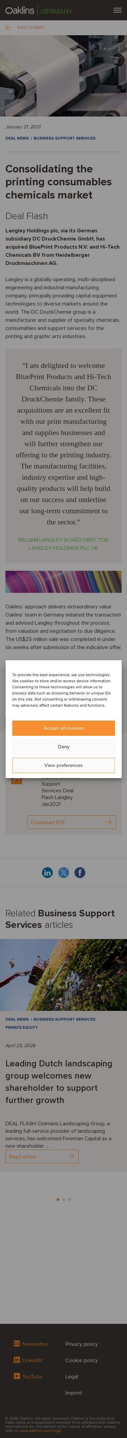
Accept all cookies (64, 728)
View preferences (63, 765)
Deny (63, 747)
